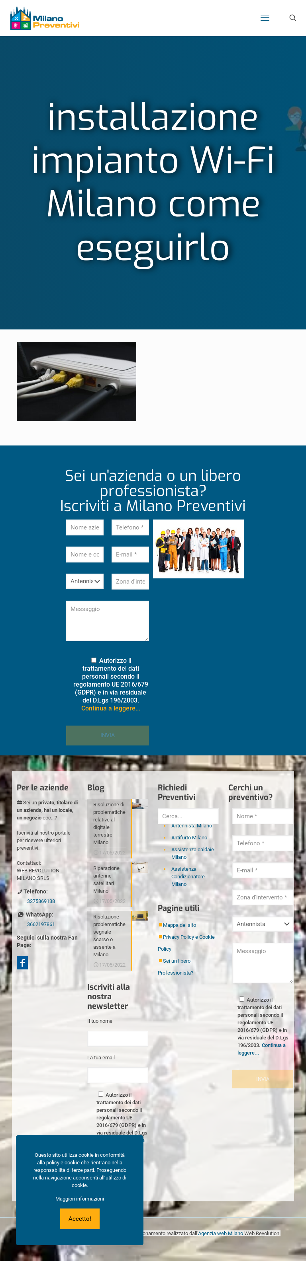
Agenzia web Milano (220, 1233)
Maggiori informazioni (79, 1199)
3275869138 (41, 901)
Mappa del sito (179, 925)
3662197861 (41, 924)
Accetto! (80, 1218)
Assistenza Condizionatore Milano (188, 876)
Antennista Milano (191, 826)
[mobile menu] (265, 18)
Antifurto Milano (189, 838)
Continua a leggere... (110, 708)
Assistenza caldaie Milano (192, 853)
